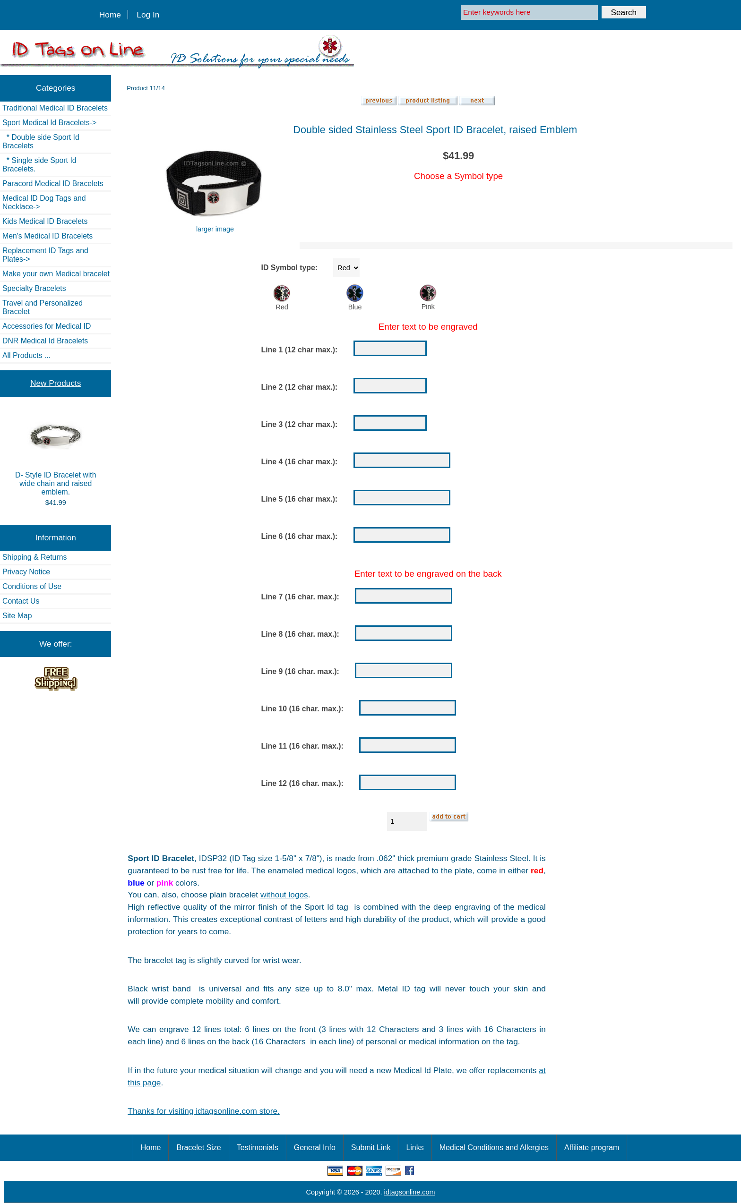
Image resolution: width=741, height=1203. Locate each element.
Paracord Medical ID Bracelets (52, 183)
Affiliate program (591, 1147)
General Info (315, 1147)
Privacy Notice (26, 572)
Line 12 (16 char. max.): (302, 784)
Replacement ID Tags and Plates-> (45, 255)
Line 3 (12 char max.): (299, 424)
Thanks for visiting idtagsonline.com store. (203, 1111)
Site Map (17, 616)
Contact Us (20, 601)
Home (110, 14)
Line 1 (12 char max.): (299, 350)
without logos (284, 894)
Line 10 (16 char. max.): (302, 709)
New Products (55, 383)
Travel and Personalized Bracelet (42, 307)
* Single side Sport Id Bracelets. (39, 164)
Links (414, 1147)
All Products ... (26, 355)
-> (49, 123)
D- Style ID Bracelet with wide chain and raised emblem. (55, 454)
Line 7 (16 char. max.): (300, 597)
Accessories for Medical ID (46, 326)
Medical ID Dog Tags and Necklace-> (44, 202)
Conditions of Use (31, 586)
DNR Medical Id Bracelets (45, 341)
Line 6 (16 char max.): (299, 536)
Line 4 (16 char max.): (299, 462)
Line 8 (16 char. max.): (300, 635)
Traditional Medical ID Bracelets (55, 108)
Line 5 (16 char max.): (299, 499)
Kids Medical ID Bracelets (44, 221)
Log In (148, 14)
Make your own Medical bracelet (56, 274)
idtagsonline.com (409, 1192)
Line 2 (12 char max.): (299, 387)
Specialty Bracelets (34, 288)
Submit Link (371, 1147)
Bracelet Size (198, 1147)
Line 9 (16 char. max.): (300, 672)
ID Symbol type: (289, 268)
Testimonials (257, 1147)
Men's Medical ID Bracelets (47, 236)
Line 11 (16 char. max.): (302, 746)
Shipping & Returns (34, 557)
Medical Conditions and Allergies (494, 1147)
